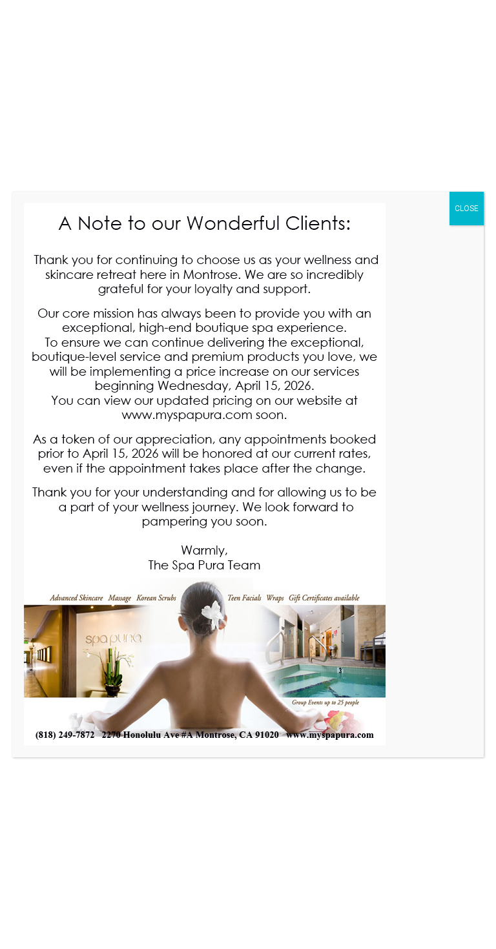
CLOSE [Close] (467, 208)
